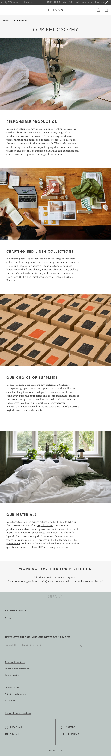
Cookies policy (12, 675)
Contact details (12, 687)
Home (6, 21)
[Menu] (6, 10)
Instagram (13, 727)
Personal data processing (17, 669)
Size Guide (10, 701)
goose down (13, 543)
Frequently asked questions (18, 713)
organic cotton (45, 525)
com (57, 581)
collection (12, 262)
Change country (16, 610)
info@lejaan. (48, 581)
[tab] (54, 114)
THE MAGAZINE (71, 734)
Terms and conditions (15, 662)
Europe (8, 618)
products (70, 399)
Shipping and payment (16, 694)
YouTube (12, 734)
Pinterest (68, 727)
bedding (15, 147)
